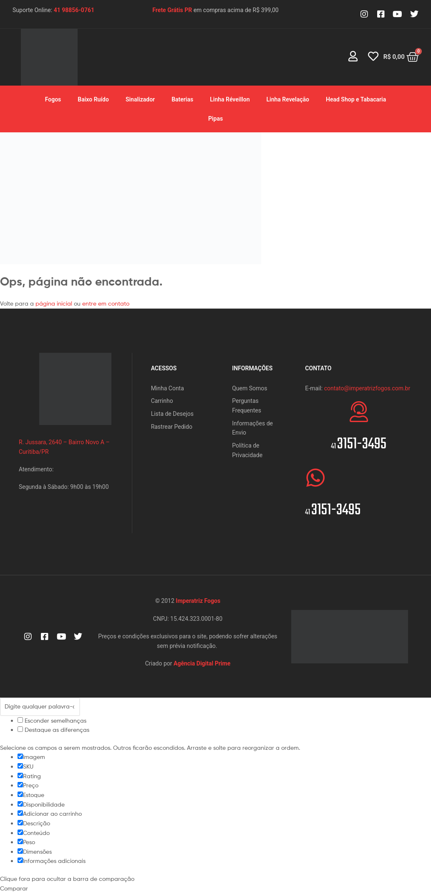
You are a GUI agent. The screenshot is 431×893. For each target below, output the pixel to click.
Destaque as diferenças (53, 729)
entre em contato (105, 303)
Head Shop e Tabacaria (356, 99)
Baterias (182, 99)
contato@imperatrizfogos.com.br (367, 388)
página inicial (54, 303)
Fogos (53, 99)
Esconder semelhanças (52, 720)
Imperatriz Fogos (198, 600)
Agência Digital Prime (202, 663)
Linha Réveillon (230, 99)
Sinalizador (140, 99)
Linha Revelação (287, 99)
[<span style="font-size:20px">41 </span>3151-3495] (358, 411)
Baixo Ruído (93, 99)
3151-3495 (358, 444)
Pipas (215, 118)
